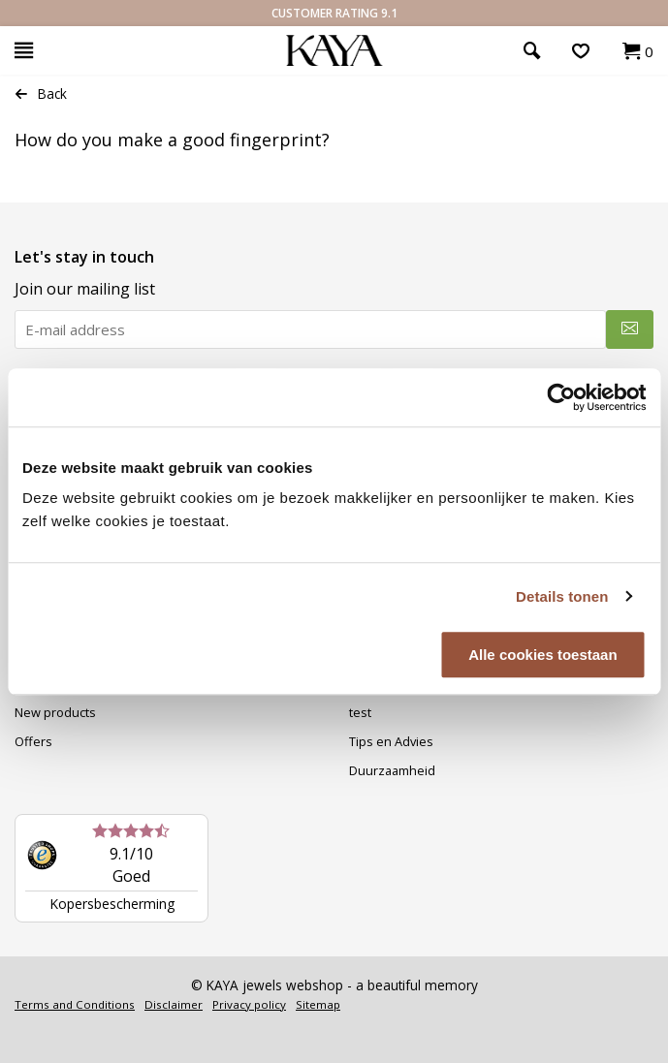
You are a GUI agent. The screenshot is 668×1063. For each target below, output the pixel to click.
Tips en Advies (391, 741)
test (360, 712)
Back (41, 93)
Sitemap (318, 1004)
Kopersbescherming (112, 903)
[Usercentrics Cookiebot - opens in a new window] (561, 397)
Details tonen (562, 596)
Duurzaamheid (392, 770)
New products (55, 712)
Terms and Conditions (75, 1004)
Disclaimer (173, 1004)
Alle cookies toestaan (542, 654)
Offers (33, 741)
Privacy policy (249, 1004)
